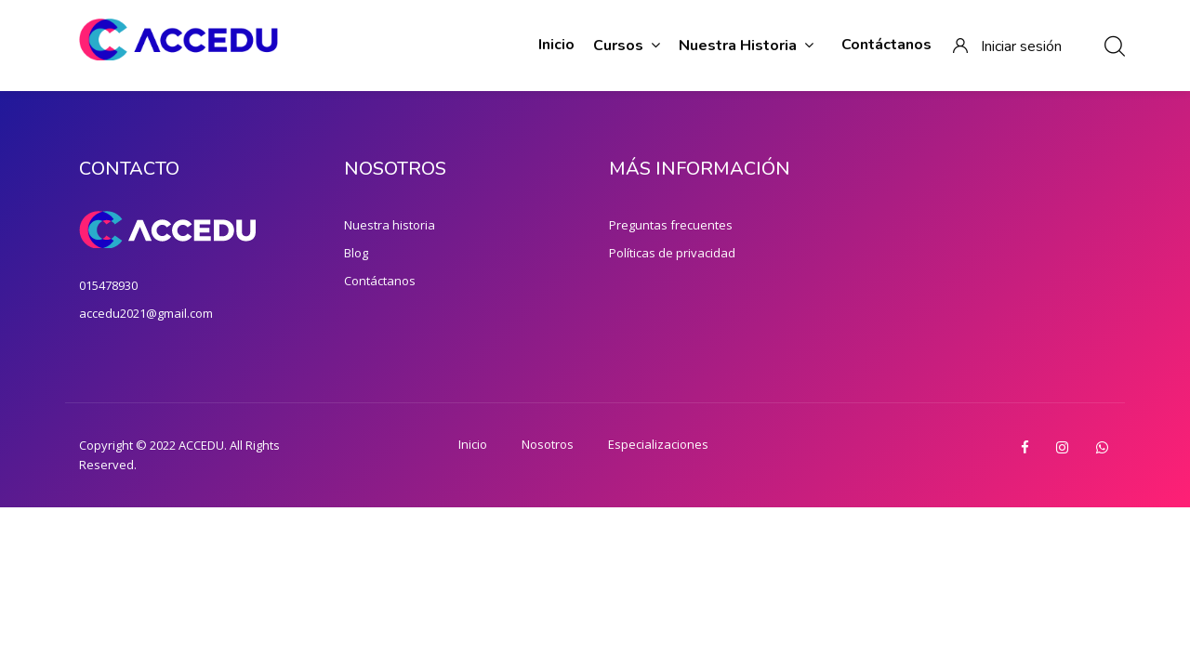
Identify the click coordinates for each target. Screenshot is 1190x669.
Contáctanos (886, 44)
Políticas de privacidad (672, 252)
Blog (356, 252)
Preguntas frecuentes (671, 224)
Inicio (556, 44)
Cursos (626, 45)
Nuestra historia (746, 45)
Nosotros (548, 444)
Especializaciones (658, 444)
